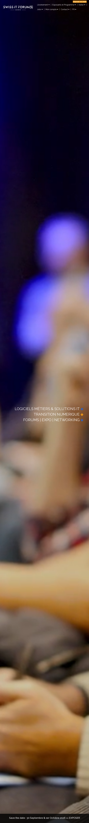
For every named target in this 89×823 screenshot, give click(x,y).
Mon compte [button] (51, 9)
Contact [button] (65, 9)
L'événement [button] (43, 5)
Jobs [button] (40, 9)
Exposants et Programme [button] (64, 5)
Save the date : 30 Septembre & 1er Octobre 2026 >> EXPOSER (44, 817)
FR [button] (74, 9)
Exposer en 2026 (79, 2)
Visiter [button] (81, 5)
